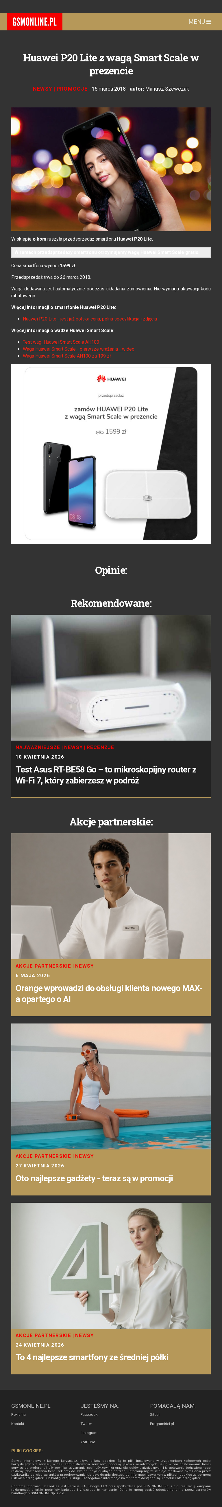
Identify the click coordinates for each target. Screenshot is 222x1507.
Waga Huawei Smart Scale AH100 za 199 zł (67, 356)
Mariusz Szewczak (167, 89)
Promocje (72, 89)
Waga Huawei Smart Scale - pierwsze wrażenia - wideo (78, 349)
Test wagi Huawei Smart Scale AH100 (61, 342)
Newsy (43, 89)
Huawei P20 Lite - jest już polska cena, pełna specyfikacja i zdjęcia (90, 319)
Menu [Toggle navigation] (199, 21)
